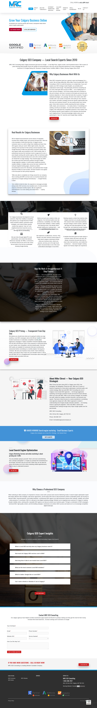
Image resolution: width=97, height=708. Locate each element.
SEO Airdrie (11, 680)
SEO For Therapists (43, 8)
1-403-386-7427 (68, 681)
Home (30, 8)
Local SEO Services (29, 29)
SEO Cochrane (11, 678)
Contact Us (85, 8)
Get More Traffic (15, 29)
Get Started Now (40, 593)
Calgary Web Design (58, 8)
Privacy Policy (11, 700)
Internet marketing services (51, 8)
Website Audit (65, 8)
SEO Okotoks (24, 678)
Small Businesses (73, 8)
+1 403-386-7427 (83, 664)
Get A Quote (48, 437)
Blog (79, 8)
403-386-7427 (54, 118)
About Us (36, 8)
